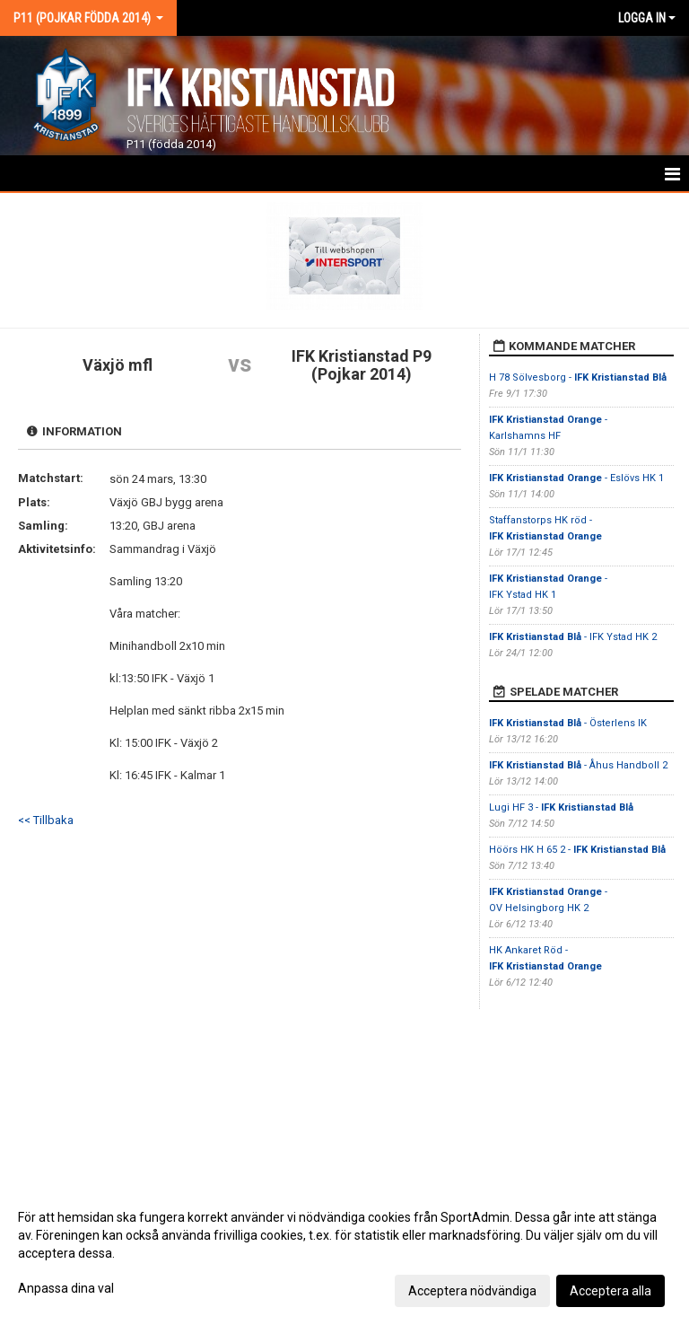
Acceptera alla (610, 1291)
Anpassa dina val (66, 1288)
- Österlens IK (568, 723)
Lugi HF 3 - (561, 807)
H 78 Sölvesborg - (578, 377)
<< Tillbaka (46, 820)
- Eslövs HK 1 (576, 478)
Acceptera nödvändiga (472, 1291)
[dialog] (344, 1253)
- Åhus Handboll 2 (578, 765)
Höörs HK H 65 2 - (577, 850)
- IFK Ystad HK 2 (573, 637)
